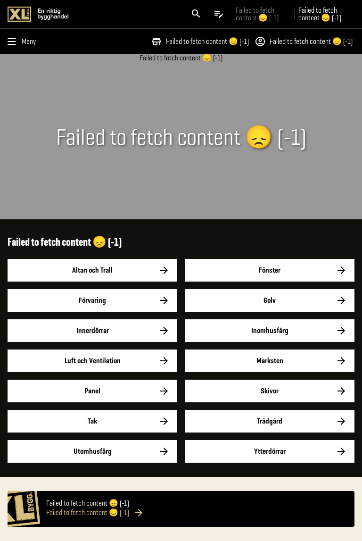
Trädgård (269, 421)
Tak (92, 421)
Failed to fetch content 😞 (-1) (200, 41)
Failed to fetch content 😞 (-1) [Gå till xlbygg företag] (257, 14)
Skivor (269, 391)
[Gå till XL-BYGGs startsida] (92, 14)
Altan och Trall (92, 270)
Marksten (269, 360)
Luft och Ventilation (92, 360)
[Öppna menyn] (24, 41)
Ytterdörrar (269, 451)
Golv (269, 300)
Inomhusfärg (269, 330)
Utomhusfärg (92, 451)
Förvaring (92, 300)
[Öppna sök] (196, 14)
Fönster (269, 270)
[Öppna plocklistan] (218, 14)
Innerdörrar (92, 330)
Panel (92, 391)
